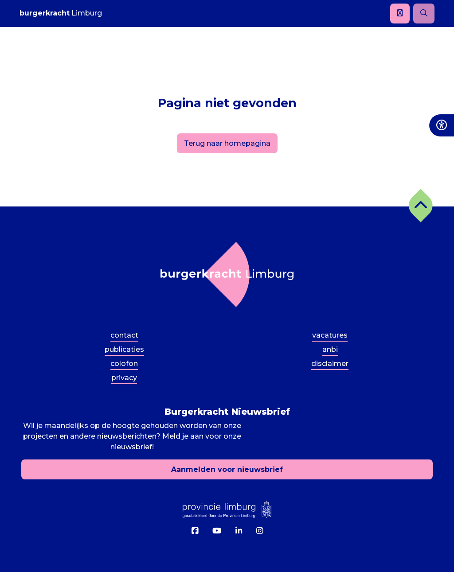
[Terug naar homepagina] (227, 274)
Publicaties (124, 349)
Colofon (124, 363)
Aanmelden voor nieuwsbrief (227, 469)
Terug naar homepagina (227, 143)
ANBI (330, 349)
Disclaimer (329, 363)
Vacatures (330, 335)
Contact (124, 335)
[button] (421, 205)
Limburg (61, 13)
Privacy (124, 378)
